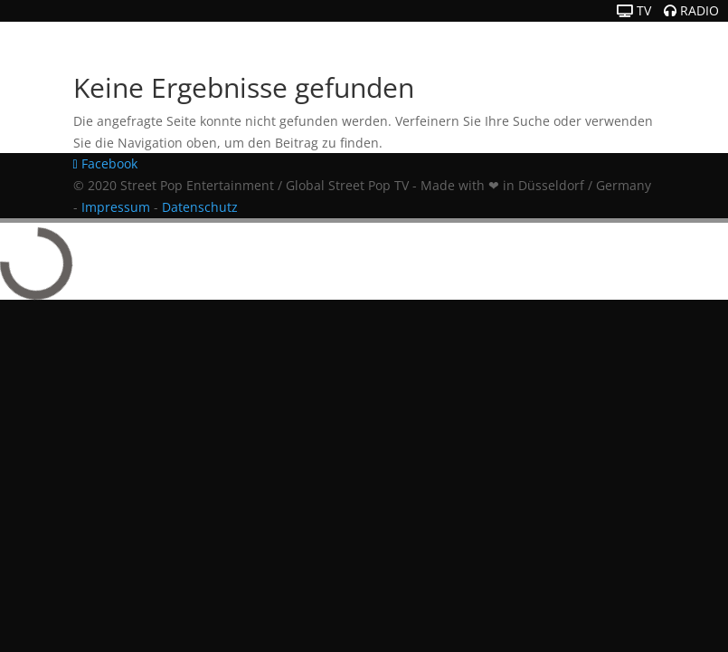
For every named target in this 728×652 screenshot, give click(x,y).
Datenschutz (200, 207)
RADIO (691, 10)
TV (634, 10)
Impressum (115, 207)
